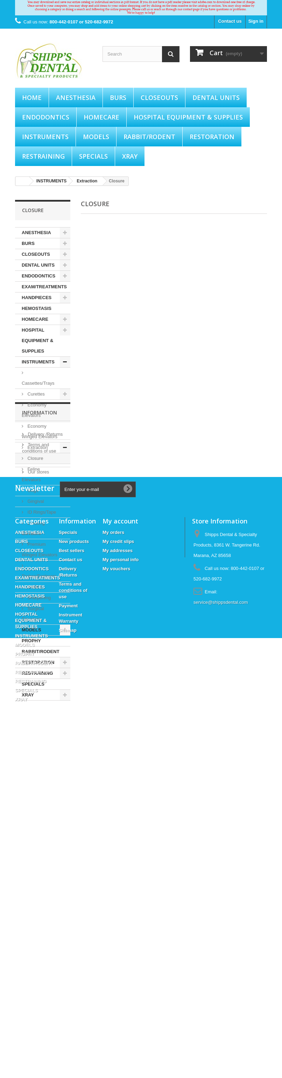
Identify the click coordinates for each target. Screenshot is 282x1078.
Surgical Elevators (33, 614)
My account (120, 855)
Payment (36, 767)
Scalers (34, 586)
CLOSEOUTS (159, 97)
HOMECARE (101, 117)
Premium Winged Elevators (39, 549)
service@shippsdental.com (220, 936)
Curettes (35, 394)
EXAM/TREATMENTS (44, 286)
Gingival (35, 501)
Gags (32, 490)
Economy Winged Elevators (39, 431)
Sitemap (68, 964)
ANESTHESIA (76, 97)
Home (32, 97)
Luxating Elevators (33, 528)
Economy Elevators (34, 410)
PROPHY (31, 640)
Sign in (255, 21)
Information (39, 721)
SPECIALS (93, 156)
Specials (68, 866)
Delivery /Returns (45, 740)
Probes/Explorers (39, 576)
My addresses (118, 885)
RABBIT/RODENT (149, 136)
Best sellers (71, 885)
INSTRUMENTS (45, 136)
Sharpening (38, 597)
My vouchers (116, 903)
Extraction (37, 447)
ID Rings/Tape (41, 512)
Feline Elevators (31, 474)
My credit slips (118, 875)
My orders (113, 866)
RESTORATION (212, 136)
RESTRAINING (43, 156)
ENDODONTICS (45, 117)
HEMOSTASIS (36, 308)
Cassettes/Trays (38, 383)
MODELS (96, 136)
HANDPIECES (36, 297)
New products (74, 875)
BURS (118, 97)
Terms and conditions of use (73, 925)
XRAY (130, 156)
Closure (34, 458)
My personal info (121, 894)
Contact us (229, 21)
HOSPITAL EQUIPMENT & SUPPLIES (188, 117)
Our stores (38, 778)
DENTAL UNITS (216, 97)
